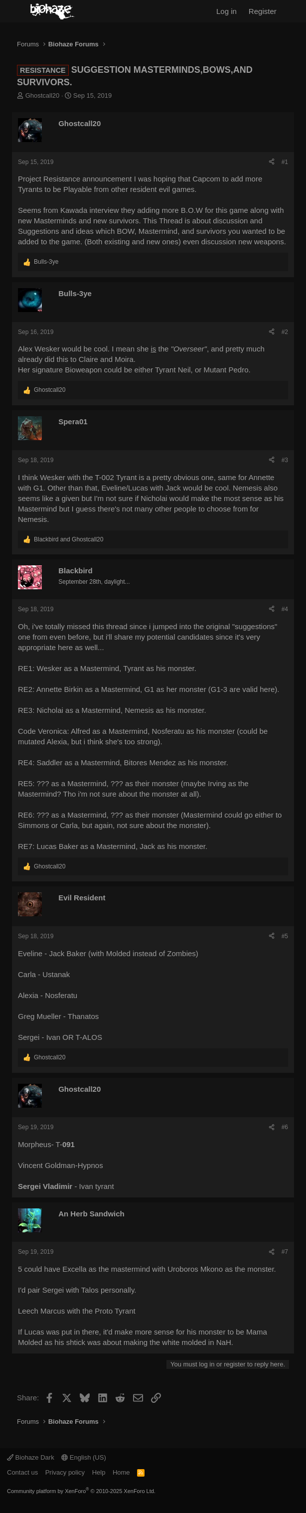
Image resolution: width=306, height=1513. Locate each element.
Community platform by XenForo (81, 1491)
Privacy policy (65, 1472)
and (68, 539)
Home (121, 1472)
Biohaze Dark (30, 1457)
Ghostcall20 (42, 95)
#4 (285, 609)
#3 (285, 460)
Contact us (22, 1472)
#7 (285, 1251)
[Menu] (13, 11)
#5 (285, 936)
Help (99, 1472)
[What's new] (293, 11)
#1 (285, 162)
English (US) (83, 1457)
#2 (285, 332)
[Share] (271, 162)
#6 (285, 1127)
